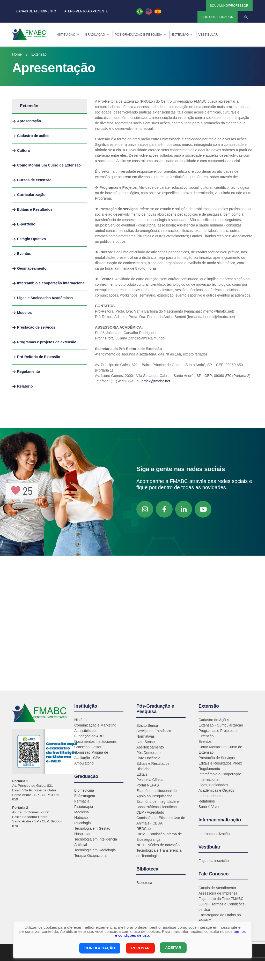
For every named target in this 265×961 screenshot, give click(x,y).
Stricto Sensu (147, 725)
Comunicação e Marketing (95, 725)
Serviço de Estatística (153, 731)
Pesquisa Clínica (149, 780)
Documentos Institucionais (95, 741)
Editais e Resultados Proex (220, 763)
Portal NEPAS (147, 785)
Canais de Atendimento (217, 888)
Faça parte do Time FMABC (221, 899)
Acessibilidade (86, 731)
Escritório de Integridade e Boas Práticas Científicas (157, 804)
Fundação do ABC (89, 736)
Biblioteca (144, 883)
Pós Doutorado (148, 753)
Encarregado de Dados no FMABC (219, 917)
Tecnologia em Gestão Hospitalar (92, 831)
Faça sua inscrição (213, 861)
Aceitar (173, 948)
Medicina (81, 812)
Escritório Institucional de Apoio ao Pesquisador (156, 793)
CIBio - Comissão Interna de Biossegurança (159, 837)
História (80, 720)
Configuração (99, 948)
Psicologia (82, 823)
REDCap (143, 829)
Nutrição (81, 817)
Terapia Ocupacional (90, 855)
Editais (141, 774)
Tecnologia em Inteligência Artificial (95, 842)
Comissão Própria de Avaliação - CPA (91, 755)
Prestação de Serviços (216, 758)
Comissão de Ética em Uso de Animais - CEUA (160, 820)
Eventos (205, 741)
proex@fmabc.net (156, 381)
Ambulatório (84, 763)
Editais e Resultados (153, 763)
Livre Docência (148, 758)
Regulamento (209, 769)
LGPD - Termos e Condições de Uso (221, 907)
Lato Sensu (145, 742)
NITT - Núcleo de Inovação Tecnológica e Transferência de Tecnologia (158, 850)
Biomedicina (84, 790)
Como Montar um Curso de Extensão (220, 749)
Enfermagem (84, 796)
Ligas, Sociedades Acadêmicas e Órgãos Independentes (216, 790)
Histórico (143, 769)
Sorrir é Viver (208, 807)
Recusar (140, 948)
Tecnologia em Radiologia (95, 850)
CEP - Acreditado (150, 812)
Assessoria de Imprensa (217, 893)
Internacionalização (214, 834)
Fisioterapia (83, 807)
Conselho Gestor (87, 747)
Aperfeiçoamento (150, 747)
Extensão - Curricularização (220, 725)
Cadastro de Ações (213, 720)
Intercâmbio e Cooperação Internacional (219, 777)
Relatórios (206, 801)
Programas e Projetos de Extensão (218, 733)
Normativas (145, 736)
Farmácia (81, 801)
